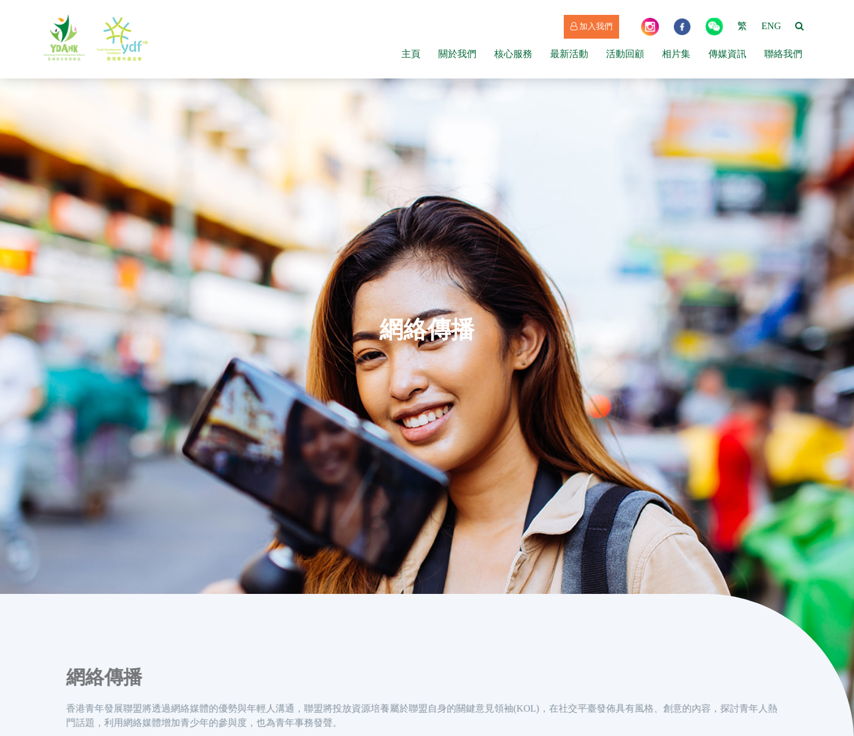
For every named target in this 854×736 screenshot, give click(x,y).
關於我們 (457, 54)
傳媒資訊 (727, 54)
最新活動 (569, 54)
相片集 (676, 54)
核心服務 (513, 54)
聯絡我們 (783, 54)
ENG (771, 26)
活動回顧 (625, 54)
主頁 (410, 54)
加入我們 (591, 26)
